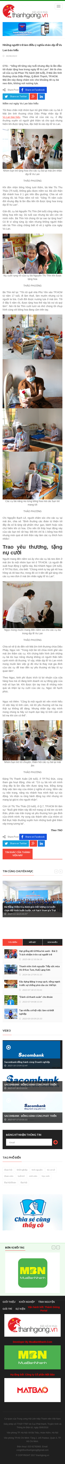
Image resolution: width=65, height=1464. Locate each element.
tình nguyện (37, 1169)
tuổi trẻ (21, 1176)
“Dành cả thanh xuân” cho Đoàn (36, 997)
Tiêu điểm (12, 942)
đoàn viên (8, 1176)
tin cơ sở (51, 1169)
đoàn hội (8, 1169)
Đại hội (24, 1182)
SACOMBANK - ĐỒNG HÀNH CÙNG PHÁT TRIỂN (30, 1084)
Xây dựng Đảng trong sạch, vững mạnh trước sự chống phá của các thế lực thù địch (39, 985)
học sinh (46, 1176)
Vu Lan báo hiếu (11, 117)
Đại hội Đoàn (10, 1182)
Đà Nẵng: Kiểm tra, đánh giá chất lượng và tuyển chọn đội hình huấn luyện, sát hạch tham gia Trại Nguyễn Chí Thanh (30, 910)
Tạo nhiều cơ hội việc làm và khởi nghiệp (36, 1012)
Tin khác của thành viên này (17, 854)
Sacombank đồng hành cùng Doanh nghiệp (27, 1062)
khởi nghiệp (22, 1169)
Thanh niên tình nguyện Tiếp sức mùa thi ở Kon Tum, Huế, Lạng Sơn (39, 968)
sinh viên (33, 1176)
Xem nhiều (52, 942)
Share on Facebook (33, 90)
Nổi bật (32, 942)
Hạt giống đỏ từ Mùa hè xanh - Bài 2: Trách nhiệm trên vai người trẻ (38, 953)
